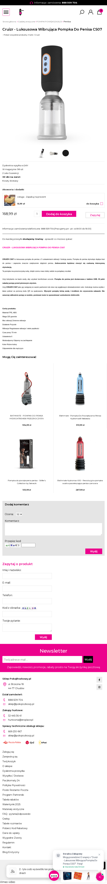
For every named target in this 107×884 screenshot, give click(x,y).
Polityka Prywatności (13, 785)
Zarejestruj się (9, 756)
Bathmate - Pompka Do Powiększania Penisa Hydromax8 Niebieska (80, 417)
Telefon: (7, 595)
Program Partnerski (13, 794)
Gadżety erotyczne (26, 21)
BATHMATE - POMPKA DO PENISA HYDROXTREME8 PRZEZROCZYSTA (27, 417)
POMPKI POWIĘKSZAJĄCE (49, 21)
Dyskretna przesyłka (13, 771)
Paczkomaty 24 (11, 780)
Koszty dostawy (10, 180)
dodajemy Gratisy (33, 239)
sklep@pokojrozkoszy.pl (21, 704)
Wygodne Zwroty (12, 837)
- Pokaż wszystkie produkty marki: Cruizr (21, 35)
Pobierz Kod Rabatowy (15, 828)
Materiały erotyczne (13, 809)
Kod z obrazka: (19, 608)
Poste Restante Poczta (15, 790)
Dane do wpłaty (11, 833)
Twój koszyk (8, 761)
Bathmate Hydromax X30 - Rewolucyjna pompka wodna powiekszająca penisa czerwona (80, 482)
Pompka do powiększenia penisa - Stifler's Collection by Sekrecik (27, 482)
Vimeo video (7, 882)
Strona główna (9, 21)
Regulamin (8, 842)
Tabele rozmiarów (12, 823)
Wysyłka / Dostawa (12, 775)
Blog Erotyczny (10, 852)
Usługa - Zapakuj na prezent (31, 197)
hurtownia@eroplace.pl (20, 719)
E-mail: (6, 582)
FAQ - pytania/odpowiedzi (16, 814)
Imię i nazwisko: (11, 570)
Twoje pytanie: (11, 620)
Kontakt (6, 847)
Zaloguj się (8, 751)
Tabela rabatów (10, 799)
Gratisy (6, 818)
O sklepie (7, 766)
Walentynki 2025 (11, 804)
